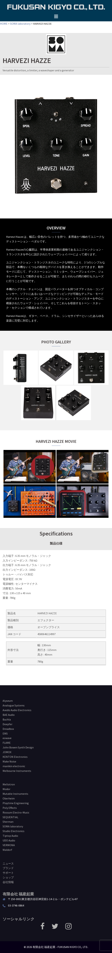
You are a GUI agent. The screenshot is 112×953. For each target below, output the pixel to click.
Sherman (8, 821)
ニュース (8, 863)
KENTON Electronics (15, 756)
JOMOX (7, 752)
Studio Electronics (13, 831)
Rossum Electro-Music (16, 812)
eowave (7, 738)
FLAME (7, 742)
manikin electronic (14, 766)
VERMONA (9, 845)
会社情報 (8, 882)
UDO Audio (9, 840)
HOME (3, 23)
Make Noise (9, 761)
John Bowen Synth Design (18, 747)
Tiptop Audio (10, 835)
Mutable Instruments (15, 793)
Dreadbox (8, 729)
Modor (6, 789)
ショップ (8, 877)
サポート (8, 872)
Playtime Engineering (16, 803)
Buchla (7, 719)
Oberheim (9, 798)
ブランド (8, 868)
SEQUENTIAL (10, 817)
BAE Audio (9, 714)
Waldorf (7, 849)
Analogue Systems (14, 705)
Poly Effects (10, 807)
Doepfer (7, 724)
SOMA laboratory (20, 23)
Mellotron (9, 784)
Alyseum (8, 700)
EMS (5, 733)
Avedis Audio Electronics (17, 710)
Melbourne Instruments (17, 771)
